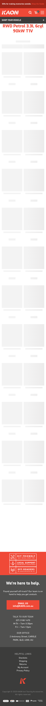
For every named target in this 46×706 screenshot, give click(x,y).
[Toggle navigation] (29, 12)
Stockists (23, 658)
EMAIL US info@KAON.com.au (23, 604)
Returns (23, 664)
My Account (23, 667)
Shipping (23, 661)
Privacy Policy (23, 671)
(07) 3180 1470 (23, 620)
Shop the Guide (38, 4)
